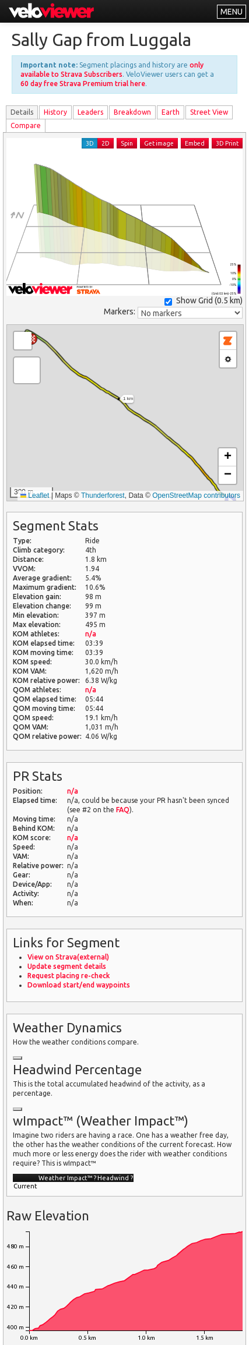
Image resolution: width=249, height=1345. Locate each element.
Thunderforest (103, 495)
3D (90, 143)
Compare (25, 125)
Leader (90, 112)
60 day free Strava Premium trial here (82, 83)
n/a (90, 634)
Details (21, 112)
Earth (171, 112)
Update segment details (66, 966)
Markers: (119, 311)
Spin (127, 143)
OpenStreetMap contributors (196, 495)
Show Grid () (203, 301)
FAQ (122, 809)
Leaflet (34, 495)
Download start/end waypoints (78, 985)
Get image (159, 143)
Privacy (108, 1329)
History (55, 112)
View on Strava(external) (68, 957)
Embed (195, 143)
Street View (209, 112)
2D (105, 143)
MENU (231, 11)
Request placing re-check (68, 975)
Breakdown (132, 112)
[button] (27, 370)
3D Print (227, 143)
